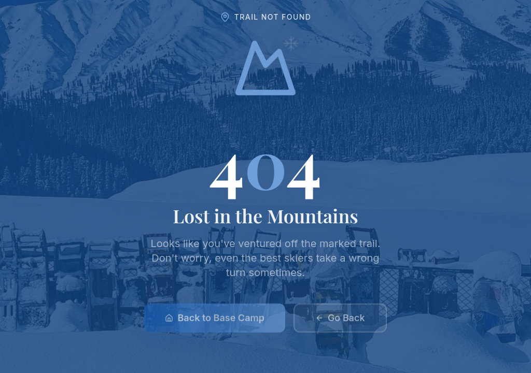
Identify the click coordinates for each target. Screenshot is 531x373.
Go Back (340, 320)
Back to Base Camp (214, 320)
